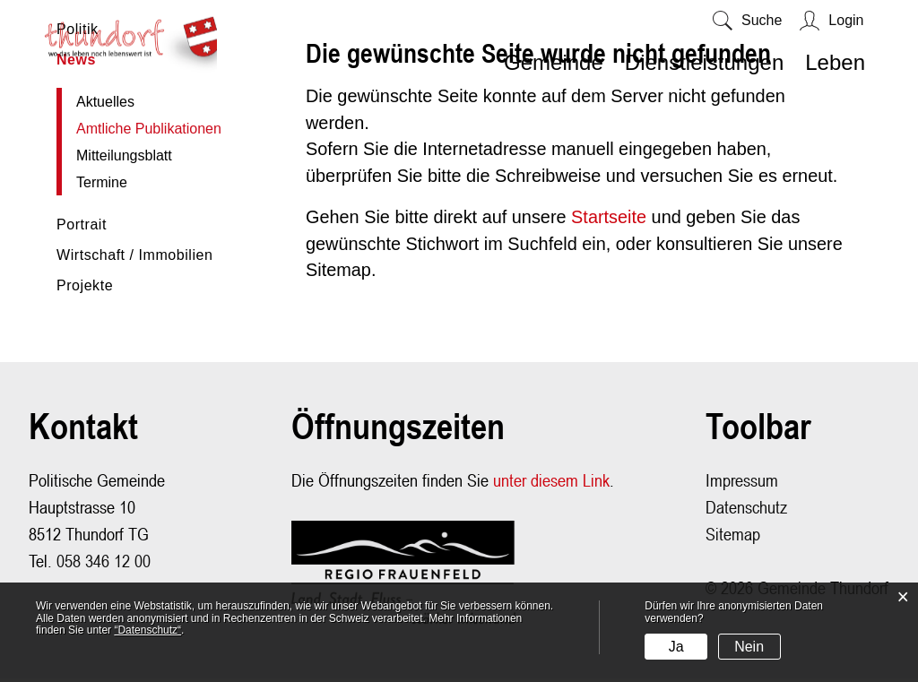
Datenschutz (746, 510)
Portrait (81, 225)
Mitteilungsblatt (124, 156)
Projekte (84, 286)
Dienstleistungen (704, 62)
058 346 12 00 (103, 564)
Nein (749, 646)
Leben (835, 62)
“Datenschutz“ (147, 630)
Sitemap (733, 537)
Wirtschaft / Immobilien (134, 255)
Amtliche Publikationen (162, 129)
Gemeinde (553, 62)
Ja (676, 646)
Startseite (610, 220)
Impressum (742, 483)
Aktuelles (105, 102)
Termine (101, 183)
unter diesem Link (551, 483)
